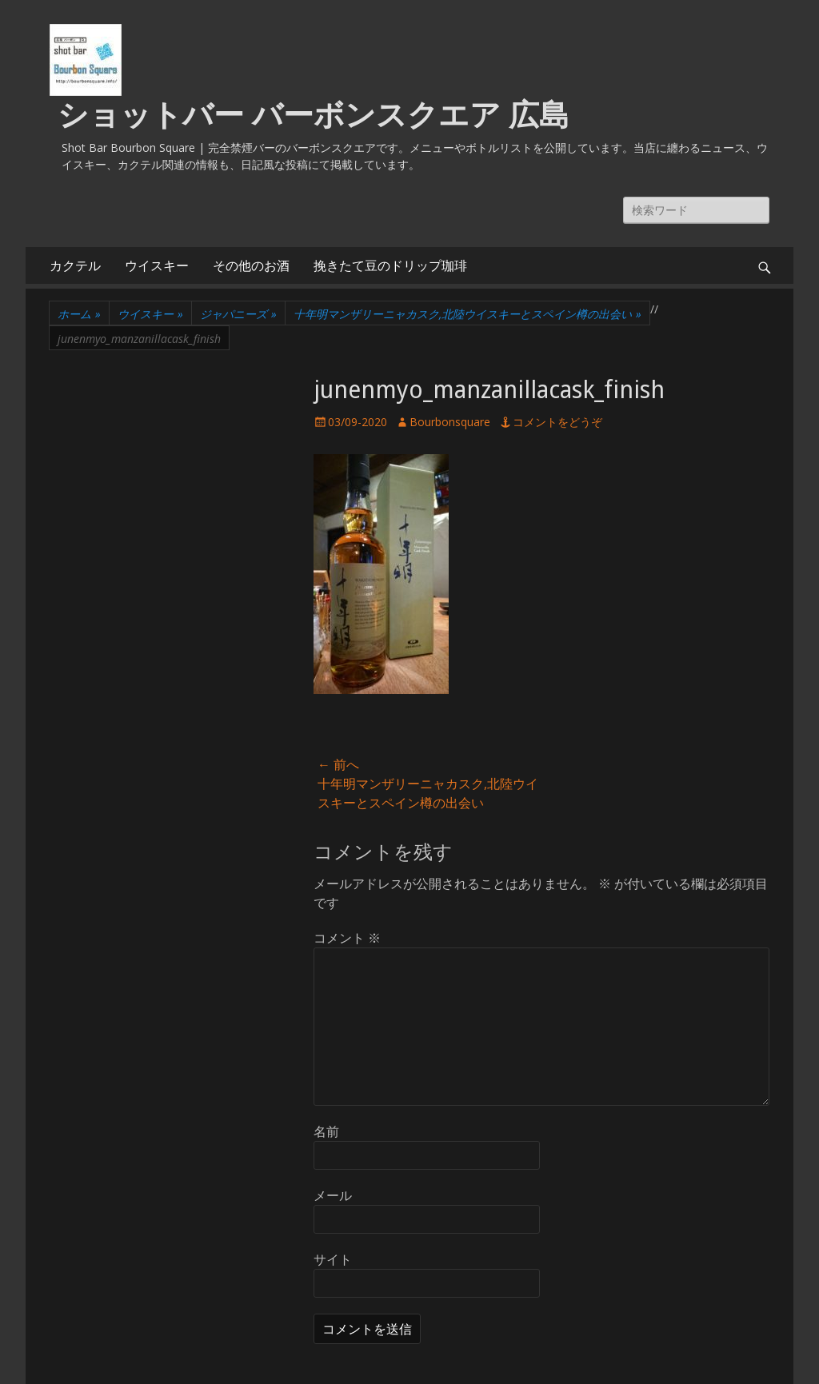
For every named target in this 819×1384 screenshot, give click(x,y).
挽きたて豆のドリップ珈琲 (390, 265)
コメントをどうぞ (557, 421)
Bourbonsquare (450, 421)
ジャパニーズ (238, 313)
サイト (333, 1259)
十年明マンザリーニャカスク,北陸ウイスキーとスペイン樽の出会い (467, 313)
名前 (326, 1131)
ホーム (79, 313)
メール (333, 1195)
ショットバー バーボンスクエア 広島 (313, 115)
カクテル (75, 265)
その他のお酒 (251, 265)
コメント (347, 938)
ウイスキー (157, 265)
